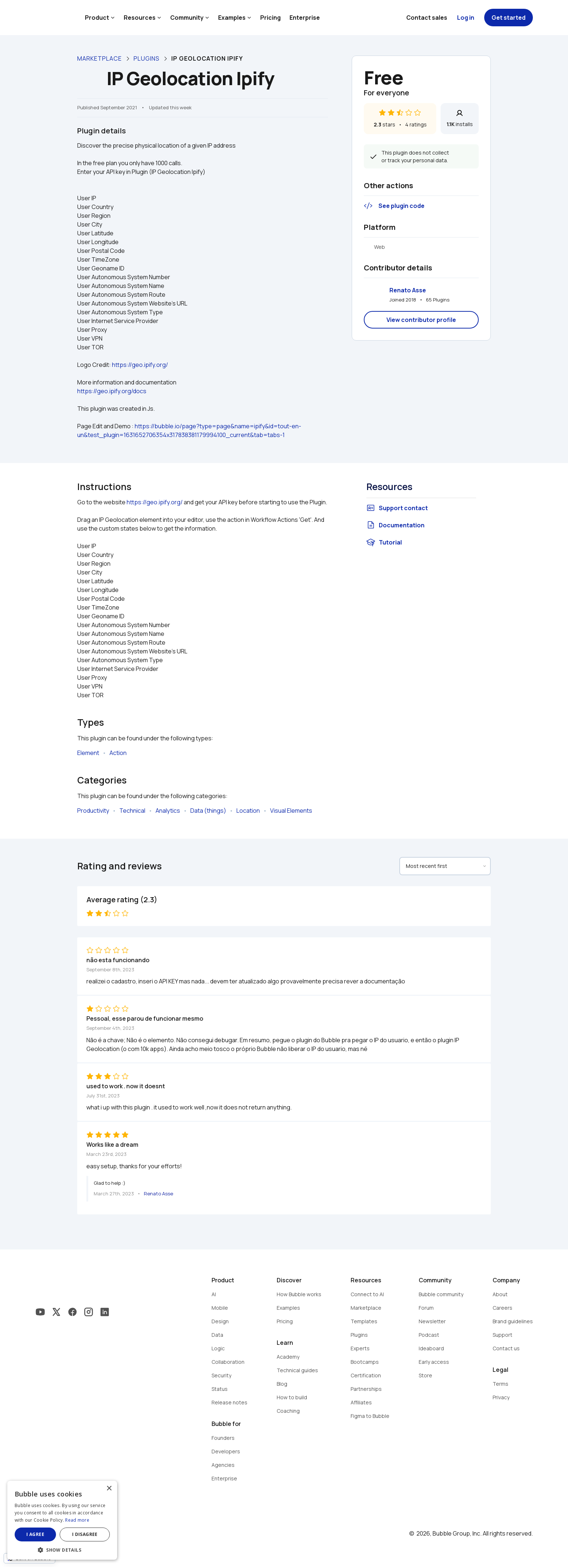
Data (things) (208, 811)
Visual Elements (291, 811)
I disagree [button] (85, 1534)
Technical (132, 811)
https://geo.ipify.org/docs (111, 391)
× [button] (109, 1488)
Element (88, 753)
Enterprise (304, 18)
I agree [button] (35, 1534)
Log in (465, 18)
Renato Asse (407, 290)
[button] (62, 1549)
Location (248, 811)
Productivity (93, 811)
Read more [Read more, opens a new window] (77, 1520)
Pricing (270, 18)
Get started (509, 18)
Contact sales (426, 18)
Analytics (168, 811)
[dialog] (62, 1520)
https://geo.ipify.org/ (140, 365)
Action (118, 753)
